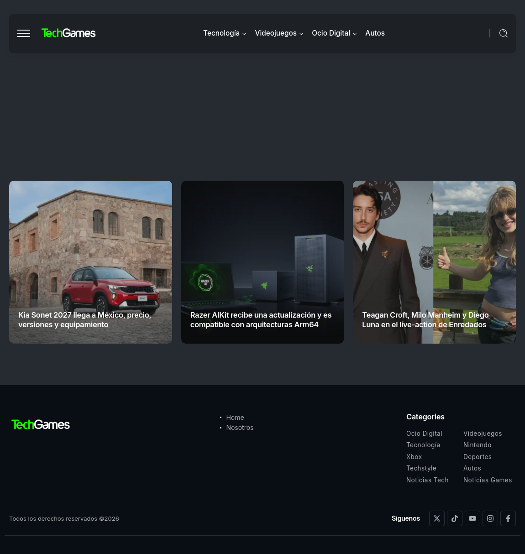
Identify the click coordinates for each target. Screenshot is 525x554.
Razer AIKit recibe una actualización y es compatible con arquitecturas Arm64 (261, 319)
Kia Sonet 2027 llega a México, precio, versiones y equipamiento (84, 319)
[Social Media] (437, 518)
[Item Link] (90, 262)
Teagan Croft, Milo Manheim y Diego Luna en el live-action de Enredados (425, 319)
